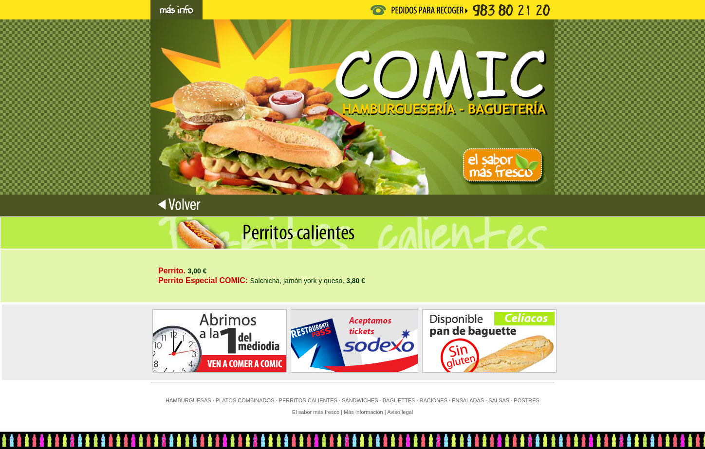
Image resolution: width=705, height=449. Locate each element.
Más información (364, 412)
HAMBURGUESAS (188, 400)
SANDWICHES (360, 400)
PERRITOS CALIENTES (308, 400)
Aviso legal (400, 412)
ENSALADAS (468, 400)
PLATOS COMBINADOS (245, 400)
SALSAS (498, 400)
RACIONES (433, 400)
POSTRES (526, 400)
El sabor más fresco (315, 412)
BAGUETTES (399, 400)
